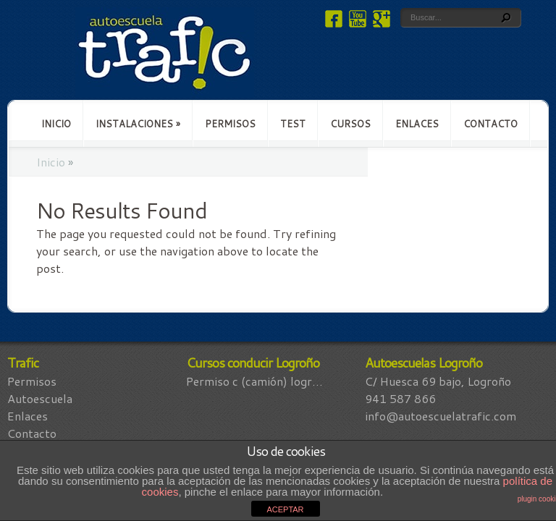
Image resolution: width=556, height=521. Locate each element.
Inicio (56, 123)
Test (293, 123)
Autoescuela (39, 398)
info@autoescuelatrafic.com (440, 415)
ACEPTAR (284, 509)
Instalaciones (138, 123)
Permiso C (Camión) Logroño (257, 381)
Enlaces (417, 123)
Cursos (350, 123)
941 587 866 (400, 398)
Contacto (490, 123)
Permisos (230, 123)
